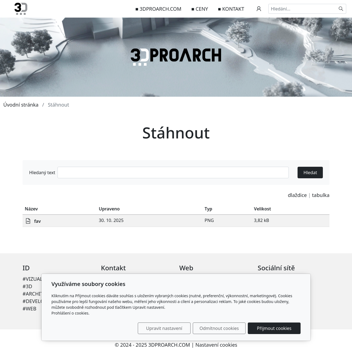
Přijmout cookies (274, 328)
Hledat (310, 172)
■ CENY (199, 8)
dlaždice (297, 195)
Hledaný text (42, 172)
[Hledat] (341, 9)
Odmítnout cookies (219, 328)
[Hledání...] (302, 9)
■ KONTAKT (231, 8)
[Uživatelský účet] (258, 8)
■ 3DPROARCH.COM (158, 8)
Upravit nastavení (164, 328)
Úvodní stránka (20, 104)
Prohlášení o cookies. (70, 313)
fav (37, 221)
